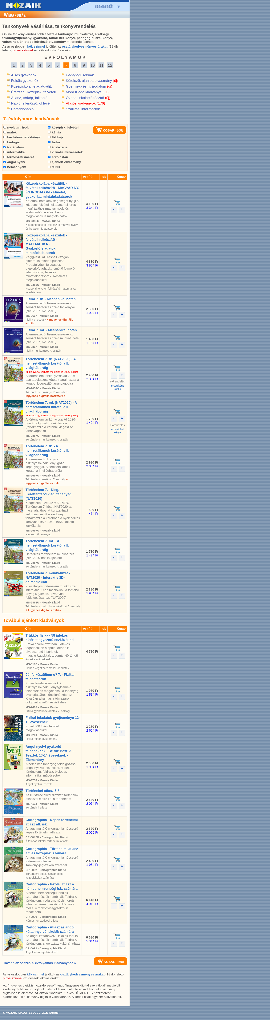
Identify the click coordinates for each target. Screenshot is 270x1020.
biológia (11, 142)
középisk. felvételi (63, 127)
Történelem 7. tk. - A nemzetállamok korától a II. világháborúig (47, 450)
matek (10, 132)
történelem (13, 147)
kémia (54, 132)
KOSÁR (105, 130)
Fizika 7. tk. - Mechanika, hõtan (51, 299)
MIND (54, 167)
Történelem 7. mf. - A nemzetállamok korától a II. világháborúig (47, 545)
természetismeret (18, 157)
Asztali (54, 1012)
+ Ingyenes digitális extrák (43, 610)
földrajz (55, 137)
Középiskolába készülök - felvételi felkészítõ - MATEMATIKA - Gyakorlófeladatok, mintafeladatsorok (46, 244)
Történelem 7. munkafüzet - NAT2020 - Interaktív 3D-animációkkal (48, 577)
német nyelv (14, 167)
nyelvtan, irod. (16, 127)
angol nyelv (14, 162)
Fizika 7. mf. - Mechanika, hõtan (51, 330)
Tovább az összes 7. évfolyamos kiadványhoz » (39, 963)
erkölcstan (58, 157)
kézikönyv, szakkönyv (22, 137)
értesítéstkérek (117, 387)
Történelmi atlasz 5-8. (43, 791)
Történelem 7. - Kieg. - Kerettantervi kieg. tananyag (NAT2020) (48, 494)
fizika (54, 142)
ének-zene (57, 147)
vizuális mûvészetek (65, 152)
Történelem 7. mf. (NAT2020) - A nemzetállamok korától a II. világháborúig (51, 407)
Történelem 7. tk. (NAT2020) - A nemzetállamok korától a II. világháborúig (51, 363)
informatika (14, 152)
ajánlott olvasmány (64, 162)
